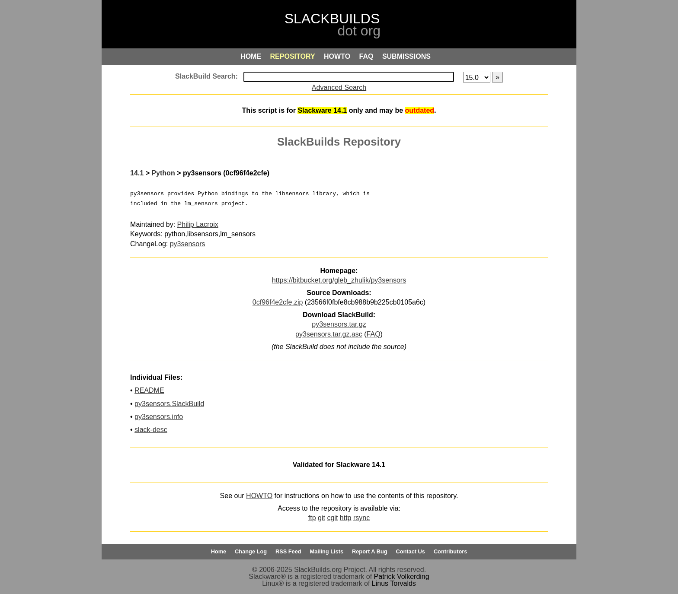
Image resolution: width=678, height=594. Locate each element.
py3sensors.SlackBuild (169, 403)
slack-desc (150, 429)
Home (219, 551)
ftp (312, 517)
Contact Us (410, 551)
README (149, 390)
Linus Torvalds (394, 583)
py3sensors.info (158, 416)
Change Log (251, 551)
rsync (361, 517)
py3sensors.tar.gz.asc (328, 334)
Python (163, 173)
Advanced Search (339, 87)
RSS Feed (288, 551)
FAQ (374, 334)
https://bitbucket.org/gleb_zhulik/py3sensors (339, 280)
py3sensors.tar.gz (339, 324)
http (346, 517)
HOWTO (259, 495)
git (321, 517)
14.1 (137, 173)
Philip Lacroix (197, 224)
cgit (332, 517)
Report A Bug (369, 551)
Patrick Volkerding (401, 576)
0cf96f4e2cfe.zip (278, 302)
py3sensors (187, 244)
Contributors (450, 551)
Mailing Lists (327, 551)
